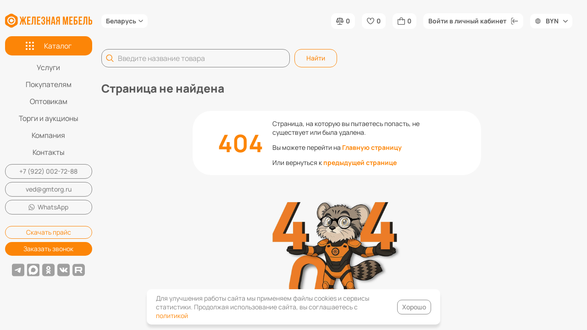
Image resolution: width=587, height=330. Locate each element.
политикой (172, 315)
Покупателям (49, 84)
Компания (48, 135)
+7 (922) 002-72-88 (48, 171)
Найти (315, 58)
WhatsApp (48, 207)
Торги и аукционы (48, 118)
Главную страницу (372, 147)
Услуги (48, 67)
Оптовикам (48, 101)
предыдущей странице (360, 162)
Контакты (49, 152)
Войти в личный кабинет (473, 20)
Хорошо (414, 306)
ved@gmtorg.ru (49, 189)
